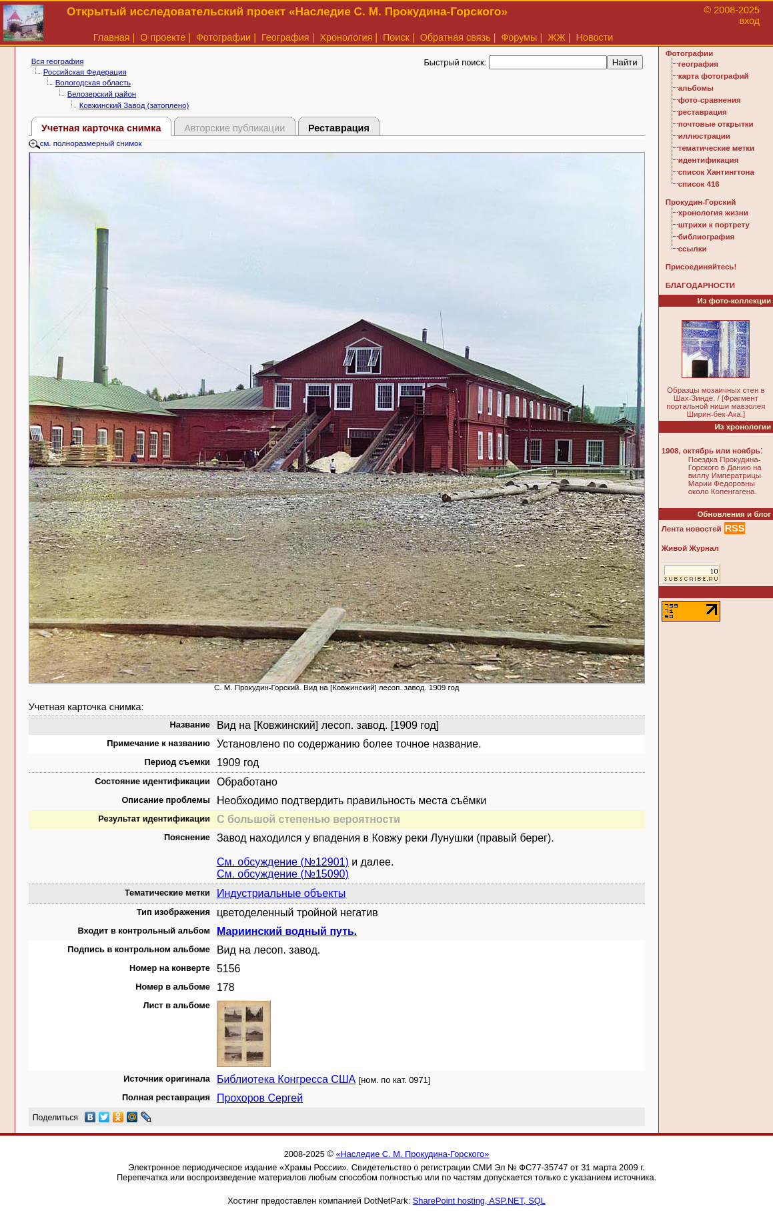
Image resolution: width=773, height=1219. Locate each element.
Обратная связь (455, 37)
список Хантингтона (716, 172)
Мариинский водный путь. (287, 931)
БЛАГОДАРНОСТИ (700, 285)
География (285, 37)
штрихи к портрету (714, 225)
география (698, 64)
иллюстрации (704, 136)
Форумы (519, 37)
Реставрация (338, 128)
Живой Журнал (690, 548)
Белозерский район (102, 94)
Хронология (345, 37)
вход (749, 20)
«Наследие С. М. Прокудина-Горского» (412, 1154)
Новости (595, 37)
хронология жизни (713, 213)
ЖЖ (557, 37)
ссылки (692, 249)
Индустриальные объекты (281, 893)
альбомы (696, 88)
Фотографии (223, 37)
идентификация (708, 160)
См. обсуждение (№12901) (283, 862)
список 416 (699, 184)
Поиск (396, 37)
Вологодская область (93, 83)
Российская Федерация (85, 72)
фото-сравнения (709, 100)
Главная (111, 37)
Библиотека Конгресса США (286, 1079)
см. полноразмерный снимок (85, 143)
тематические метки (716, 148)
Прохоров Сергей (260, 1098)
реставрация (702, 112)
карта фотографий (713, 76)
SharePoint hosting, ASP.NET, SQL (479, 1201)
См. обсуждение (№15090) (283, 874)
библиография (706, 237)
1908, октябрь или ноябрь (711, 451)
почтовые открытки (716, 124)
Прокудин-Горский (701, 202)
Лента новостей (692, 529)
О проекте (162, 37)
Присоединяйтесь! (701, 267)
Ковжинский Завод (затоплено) (134, 105)
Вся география (57, 61)
